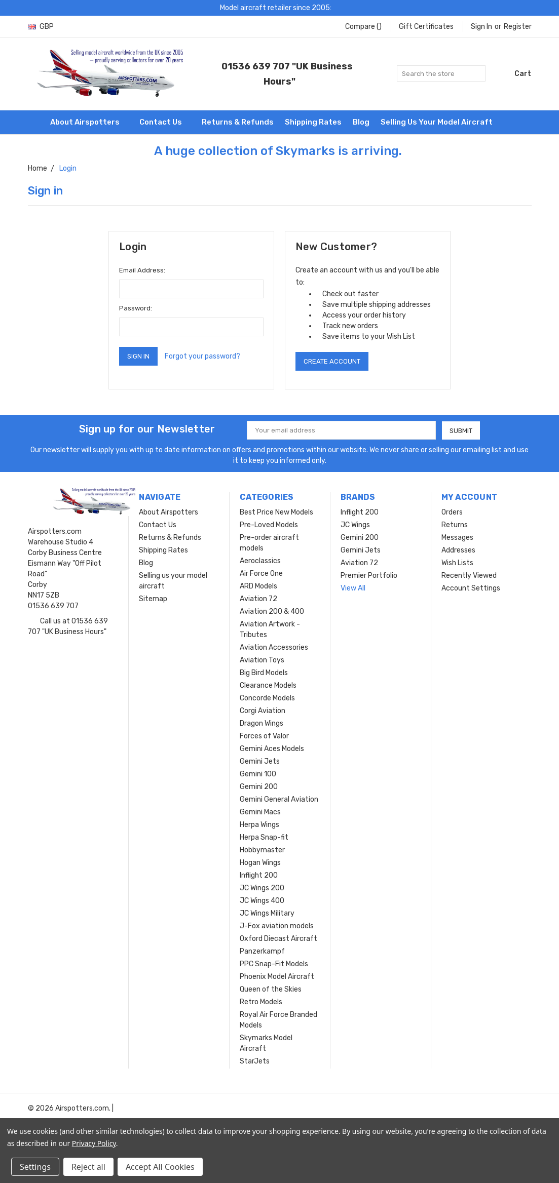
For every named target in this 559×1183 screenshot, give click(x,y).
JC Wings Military (267, 913)
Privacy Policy (94, 1143)
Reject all (88, 1166)
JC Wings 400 (262, 900)
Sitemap (153, 599)
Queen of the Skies (271, 989)
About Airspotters (89, 122)
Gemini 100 (258, 774)
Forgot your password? (202, 356)
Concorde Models (267, 698)
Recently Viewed (469, 575)
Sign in (481, 26)
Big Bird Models (264, 672)
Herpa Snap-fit (264, 837)
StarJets (255, 1061)
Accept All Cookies (160, 1166)
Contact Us (165, 122)
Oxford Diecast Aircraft (278, 938)
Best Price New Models (276, 512)
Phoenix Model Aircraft (277, 976)
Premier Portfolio (369, 575)
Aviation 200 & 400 (272, 611)
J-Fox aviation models (277, 926)
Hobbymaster (262, 850)
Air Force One (261, 573)
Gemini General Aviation (279, 799)
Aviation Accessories (274, 647)
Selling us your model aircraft (437, 122)
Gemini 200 (259, 786)
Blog (361, 122)
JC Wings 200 (262, 888)
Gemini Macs (260, 812)
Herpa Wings (259, 824)
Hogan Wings (260, 862)
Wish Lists (457, 563)
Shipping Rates (313, 122)
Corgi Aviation (262, 710)
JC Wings (355, 525)
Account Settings (470, 588)
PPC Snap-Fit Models (274, 964)
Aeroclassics (260, 561)
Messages (457, 537)
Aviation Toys (262, 660)
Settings (35, 1166)
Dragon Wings (261, 723)
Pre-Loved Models (269, 525)
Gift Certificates (426, 26)
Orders (452, 512)
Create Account (332, 361)
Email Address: (142, 270)
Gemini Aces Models (272, 748)
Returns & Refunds (238, 122)
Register (518, 26)
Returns (454, 525)
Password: (135, 308)
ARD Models (258, 586)
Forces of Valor (264, 736)
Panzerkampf (262, 951)
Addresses (458, 550)
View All (353, 588)
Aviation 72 (258, 599)
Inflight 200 (259, 875)
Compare (363, 26)
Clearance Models (268, 685)
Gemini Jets (260, 761)
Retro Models (261, 1002)
